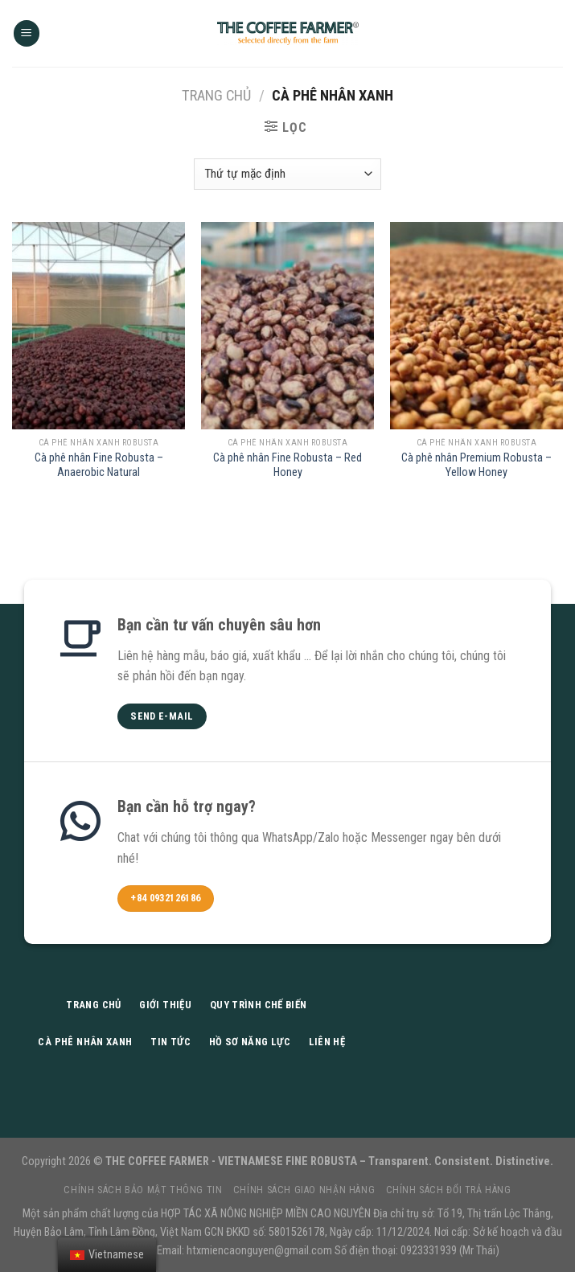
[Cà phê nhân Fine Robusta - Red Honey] (287, 325)
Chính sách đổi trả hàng (448, 1190)
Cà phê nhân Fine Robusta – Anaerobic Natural (99, 465)
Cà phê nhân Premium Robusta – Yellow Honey (476, 465)
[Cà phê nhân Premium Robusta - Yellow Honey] (476, 325)
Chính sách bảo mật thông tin (143, 1190)
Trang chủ (216, 95)
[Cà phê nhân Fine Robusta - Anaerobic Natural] (98, 325)
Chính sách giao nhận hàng (304, 1190)
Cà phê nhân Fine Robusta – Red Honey (287, 465)
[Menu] (26, 33)
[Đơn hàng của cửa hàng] (287, 174)
